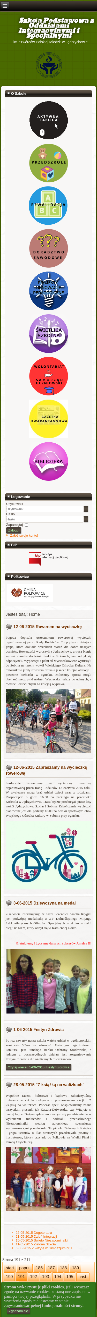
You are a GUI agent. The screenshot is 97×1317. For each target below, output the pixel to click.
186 (39, 1268)
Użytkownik (14, 504)
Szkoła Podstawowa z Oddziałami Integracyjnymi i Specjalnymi (48, 28)
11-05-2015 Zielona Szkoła (36, 1244)
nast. (82, 1276)
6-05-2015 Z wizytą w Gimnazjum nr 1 (44, 1248)
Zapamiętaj (14, 525)
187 (51, 1268)
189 (75, 1268)
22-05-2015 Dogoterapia (34, 1233)
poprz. (25, 1268)
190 (9, 1276)
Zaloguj (13, 530)
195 (69, 1276)
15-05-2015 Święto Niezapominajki (42, 1240)
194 (57, 1276)
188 (63, 1268)
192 (33, 1276)
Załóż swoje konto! (24, 535)
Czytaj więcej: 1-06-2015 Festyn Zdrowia (38, 1067)
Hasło (10, 514)
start (10, 1268)
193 (45, 1276)
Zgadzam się (18, 1311)
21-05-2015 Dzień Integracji (36, 1236)
